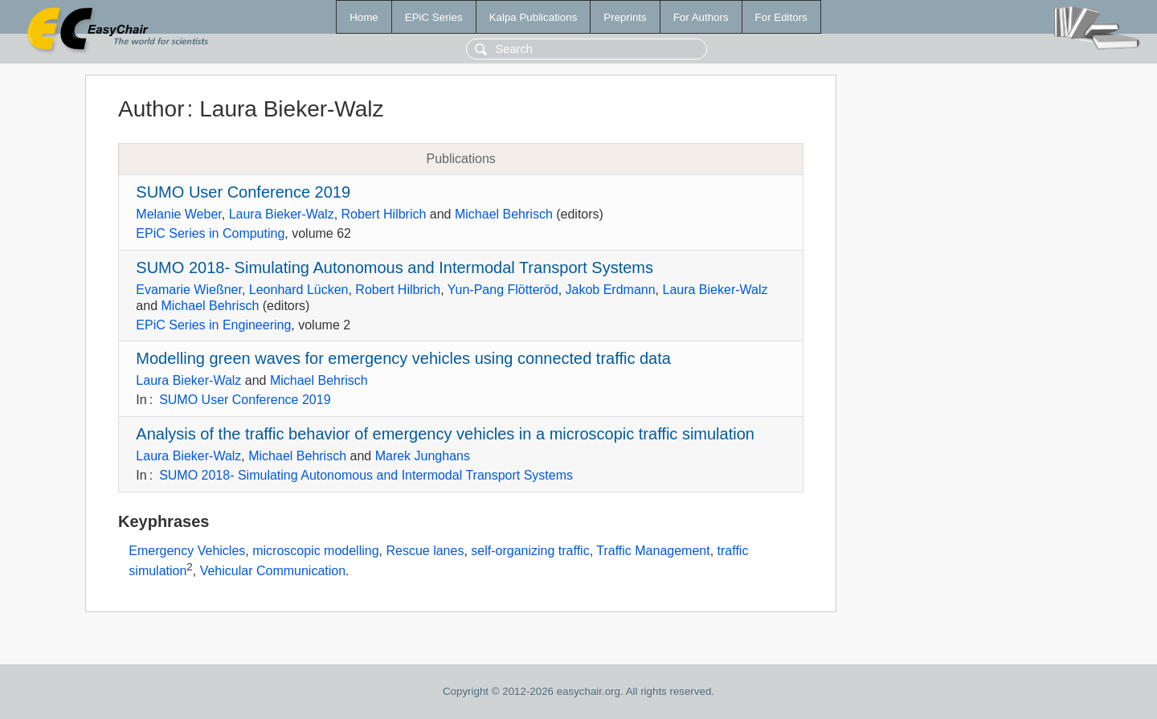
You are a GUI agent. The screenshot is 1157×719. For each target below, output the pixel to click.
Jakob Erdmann (611, 289)
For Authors (701, 17)
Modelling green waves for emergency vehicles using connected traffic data (403, 358)
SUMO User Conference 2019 (243, 192)
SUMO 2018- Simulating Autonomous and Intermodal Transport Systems (394, 267)
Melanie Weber (178, 214)
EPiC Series (434, 17)
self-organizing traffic (530, 551)
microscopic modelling (315, 551)
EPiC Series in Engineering (213, 325)
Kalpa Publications (533, 17)
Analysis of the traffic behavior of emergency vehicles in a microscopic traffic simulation (445, 434)
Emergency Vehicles (187, 551)
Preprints (624, 17)
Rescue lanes (425, 551)
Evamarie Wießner (189, 289)
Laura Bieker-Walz (281, 214)
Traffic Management (652, 551)
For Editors (781, 17)
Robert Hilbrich (384, 214)
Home (364, 17)
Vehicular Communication (272, 571)
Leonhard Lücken (299, 289)
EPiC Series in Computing (210, 233)
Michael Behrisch (504, 214)
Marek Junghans (422, 456)
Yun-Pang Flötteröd (503, 289)
